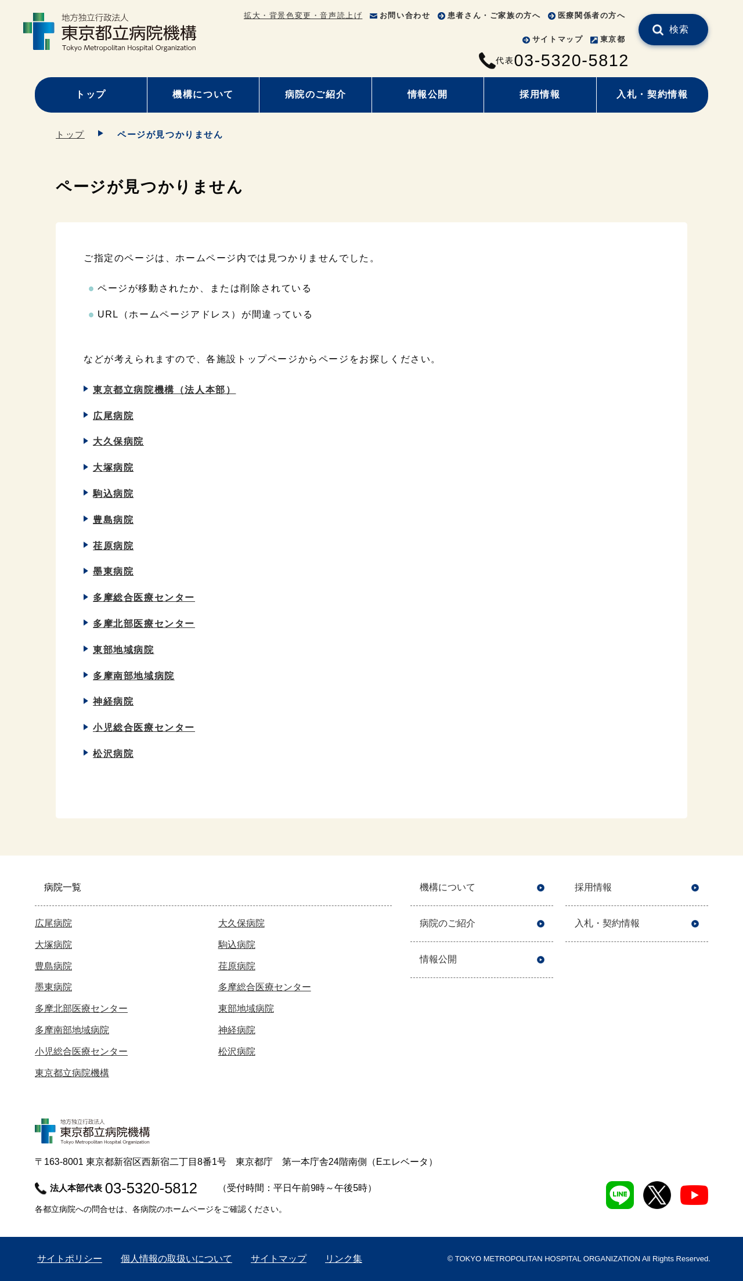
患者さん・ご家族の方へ (494, 15)
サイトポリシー (69, 1259)
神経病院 (113, 701)
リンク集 (343, 1259)
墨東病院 (113, 571)
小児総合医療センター (144, 727)
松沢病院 (113, 754)
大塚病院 (113, 467)
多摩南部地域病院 (134, 676)
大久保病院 (118, 441)
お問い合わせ (405, 15)
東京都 (613, 39)
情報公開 (427, 94)
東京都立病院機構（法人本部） (164, 390)
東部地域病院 (123, 650)
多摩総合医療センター (144, 597)
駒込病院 (113, 494)
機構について (203, 94)
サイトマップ (557, 39)
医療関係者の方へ (592, 15)
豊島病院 (113, 520)
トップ (90, 94)
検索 (679, 29)
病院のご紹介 (316, 94)
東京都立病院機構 (72, 1073)
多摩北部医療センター (144, 624)
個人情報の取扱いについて (176, 1259)
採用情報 (540, 94)
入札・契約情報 (652, 94)
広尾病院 (113, 416)
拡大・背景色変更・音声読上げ (303, 15)
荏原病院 (113, 546)
